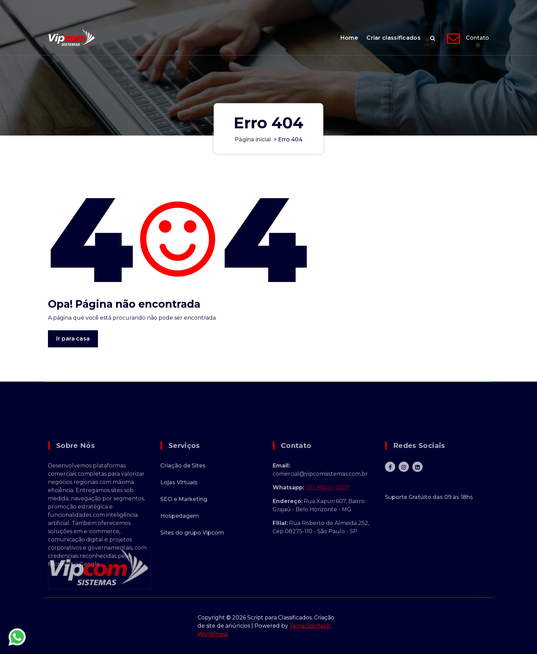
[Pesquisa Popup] (433, 38)
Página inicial (253, 139)
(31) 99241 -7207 (327, 531)
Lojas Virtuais (179, 526)
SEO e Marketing (183, 543)
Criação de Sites (182, 509)
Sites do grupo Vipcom (192, 577)
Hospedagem (179, 560)
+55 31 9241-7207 (435, 10)
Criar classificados (393, 38)
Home (349, 38)
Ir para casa (73, 341)
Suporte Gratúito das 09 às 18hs (429, 541)
